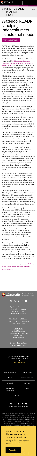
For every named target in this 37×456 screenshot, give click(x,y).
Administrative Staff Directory (18, 319)
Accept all (13, 450)
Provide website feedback (18, 343)
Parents (4, 266)
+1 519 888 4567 (19, 362)
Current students (6, 264)
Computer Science (18, 335)
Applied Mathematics (18, 331)
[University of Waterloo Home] (7, 3)
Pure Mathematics (18, 337)
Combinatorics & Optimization (18, 333)
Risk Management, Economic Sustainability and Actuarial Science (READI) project (17, 63)
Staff (27, 264)
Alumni (31, 264)
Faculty (23, 264)
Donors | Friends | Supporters (15, 266)
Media (11, 269)
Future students (16, 264)
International (5, 269)
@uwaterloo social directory (18, 406)
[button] (27, 3)
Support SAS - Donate (18, 345)
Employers (26, 266)
